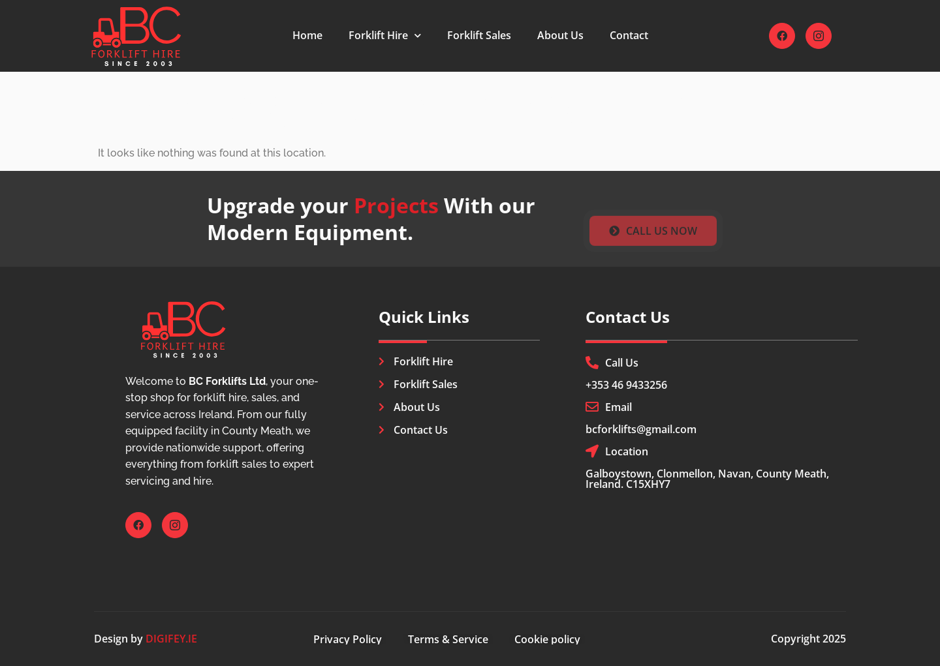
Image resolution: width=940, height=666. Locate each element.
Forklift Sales (479, 35)
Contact (629, 35)
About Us (560, 35)
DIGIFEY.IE (171, 638)
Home (307, 35)
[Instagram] (819, 36)
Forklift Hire (385, 35)
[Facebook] (782, 36)
